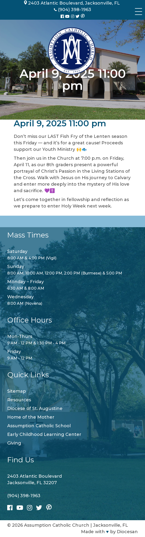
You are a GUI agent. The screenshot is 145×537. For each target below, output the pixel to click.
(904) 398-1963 (23, 495)
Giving (14, 443)
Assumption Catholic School (39, 425)
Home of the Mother (30, 417)
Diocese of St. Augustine (35, 408)
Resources (19, 400)
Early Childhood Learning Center (44, 434)
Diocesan (127, 531)
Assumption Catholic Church (56, 525)
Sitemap (16, 391)
